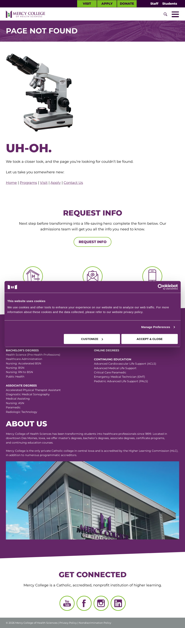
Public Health (15, 376)
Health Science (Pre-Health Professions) (33, 354)
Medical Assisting (18, 398)
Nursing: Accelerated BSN (23, 363)
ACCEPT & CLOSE (150, 339)
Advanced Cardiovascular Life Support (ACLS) (125, 363)
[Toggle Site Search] (165, 14)
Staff (154, 3)
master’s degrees (70, 438)
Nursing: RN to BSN (19, 372)
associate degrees (122, 438)
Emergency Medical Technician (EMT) (119, 376)
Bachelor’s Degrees (22, 350)
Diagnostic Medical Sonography (28, 394)
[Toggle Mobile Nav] (175, 14)
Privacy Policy (68, 622)
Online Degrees (106, 350)
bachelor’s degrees (96, 438)
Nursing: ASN (15, 403)
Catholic (57, 451)
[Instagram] (101, 603)
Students (169, 3)
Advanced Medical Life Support (115, 368)
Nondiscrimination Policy (95, 622)
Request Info (92, 242)
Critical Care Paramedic (110, 372)
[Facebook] (84, 603)
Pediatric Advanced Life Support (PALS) (121, 381)
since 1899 (144, 434)
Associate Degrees (21, 385)
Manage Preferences (155, 327)
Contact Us (73, 183)
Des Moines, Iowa (33, 438)
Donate (127, 3)
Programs (28, 183)
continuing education (26, 442)
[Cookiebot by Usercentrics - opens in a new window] (135, 287)
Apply (107, 3)
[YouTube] (67, 603)
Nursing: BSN (15, 367)
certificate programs (150, 438)
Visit (87, 3)
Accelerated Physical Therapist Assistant (33, 390)
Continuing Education (112, 359)
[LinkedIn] (118, 603)
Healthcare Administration (24, 359)
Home (11, 183)
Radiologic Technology (21, 412)
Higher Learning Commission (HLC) (153, 451)
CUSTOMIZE (92, 339)
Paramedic (13, 407)
